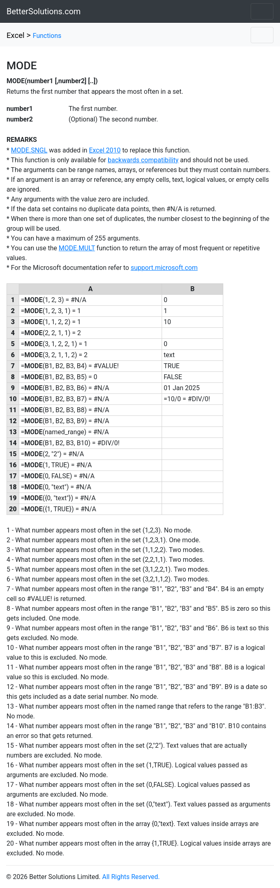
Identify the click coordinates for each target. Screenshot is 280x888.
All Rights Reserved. (131, 877)
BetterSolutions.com (44, 11)
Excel (15, 35)
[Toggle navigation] (262, 11)
